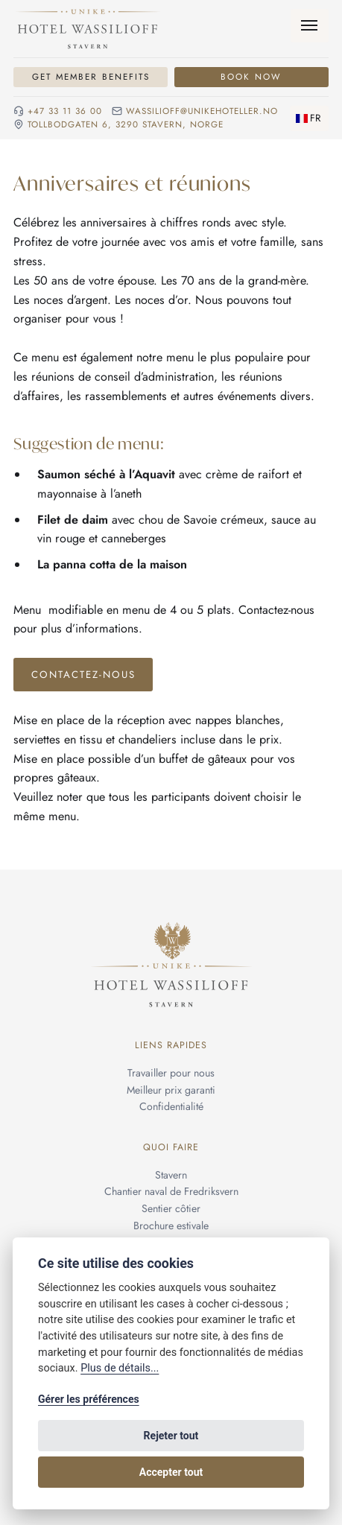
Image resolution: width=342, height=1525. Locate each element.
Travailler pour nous (171, 1072)
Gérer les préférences (88, 1399)
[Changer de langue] (309, 118)
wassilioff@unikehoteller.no (202, 111)
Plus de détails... (119, 1368)
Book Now (251, 77)
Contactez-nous (83, 675)
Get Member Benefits (91, 77)
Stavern (171, 1174)
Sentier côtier (171, 1208)
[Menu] (310, 25)
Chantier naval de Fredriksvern (171, 1192)
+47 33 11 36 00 (65, 111)
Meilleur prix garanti (171, 1089)
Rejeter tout (171, 1436)
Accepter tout (171, 1472)
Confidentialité (171, 1107)
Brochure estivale (171, 1225)
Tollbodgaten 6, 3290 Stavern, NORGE (126, 124)
